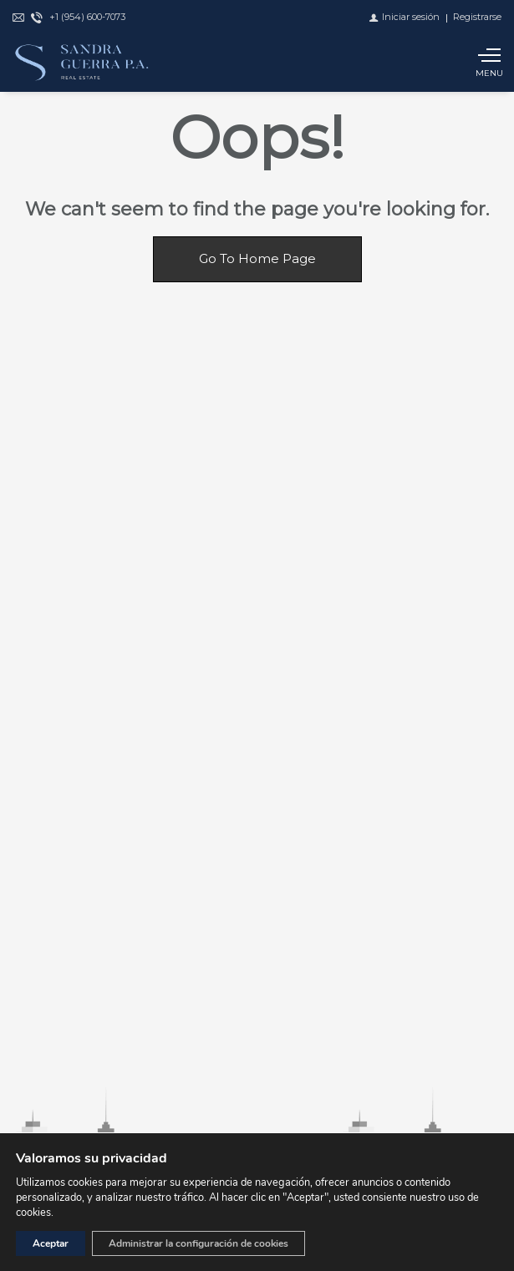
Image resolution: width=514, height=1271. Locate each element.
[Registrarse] (477, 17)
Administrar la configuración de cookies (198, 1243)
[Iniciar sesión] (404, 17)
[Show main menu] (489, 62)
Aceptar (51, 1243)
